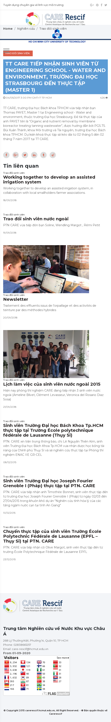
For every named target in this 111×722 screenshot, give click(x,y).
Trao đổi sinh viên (14, 172)
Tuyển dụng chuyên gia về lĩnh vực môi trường (33, 5)
